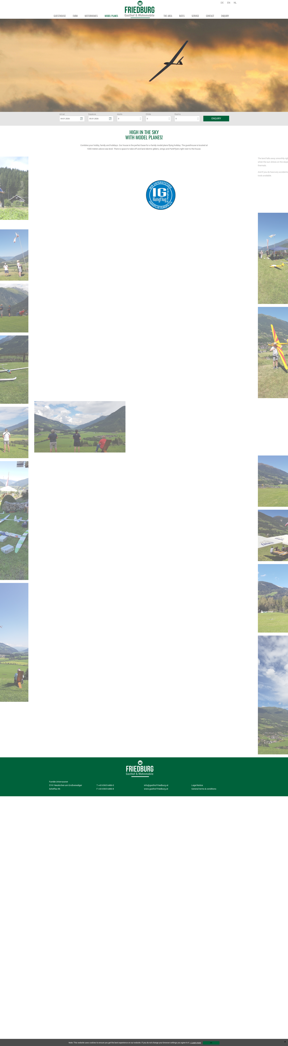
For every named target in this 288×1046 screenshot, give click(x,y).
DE (222, 2)
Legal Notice (197, 785)
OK (211, 1043)
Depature (92, 114)
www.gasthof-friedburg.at (156, 789)
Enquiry (216, 118)
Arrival (62, 114)
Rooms (178, 114)
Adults (119, 114)
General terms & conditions (203, 789)
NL (235, 2)
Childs (148, 114)
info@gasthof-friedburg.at (156, 785)
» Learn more (195, 1043)
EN (228, 2)
